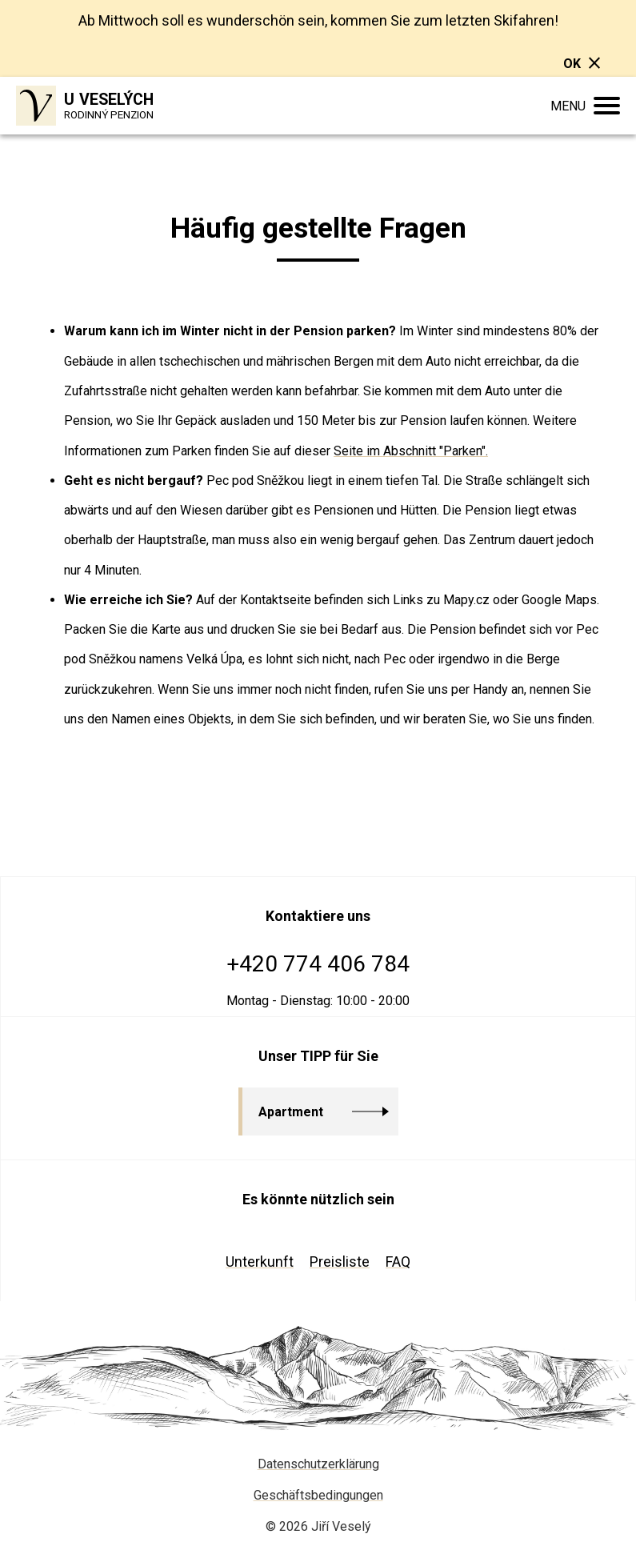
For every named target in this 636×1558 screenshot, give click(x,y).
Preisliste (340, 1261)
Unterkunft (260, 1261)
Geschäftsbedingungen (318, 1495)
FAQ (398, 1261)
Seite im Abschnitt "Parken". (411, 451)
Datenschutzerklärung (318, 1464)
